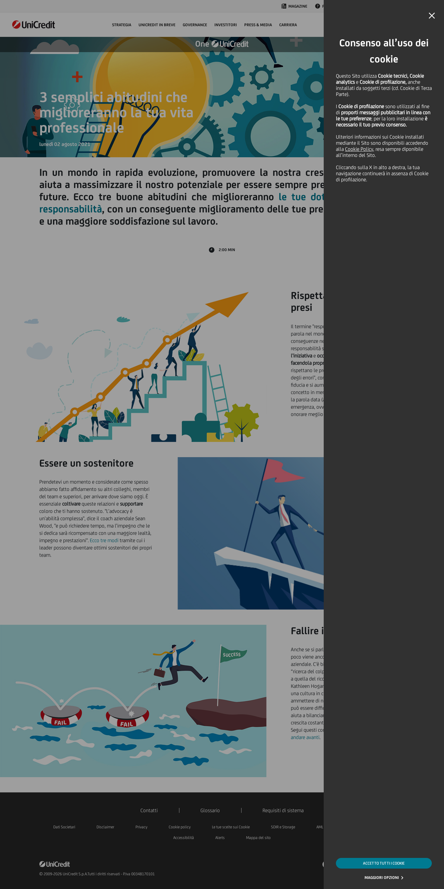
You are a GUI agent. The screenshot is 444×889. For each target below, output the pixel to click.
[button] (432, 16)
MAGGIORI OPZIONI (382, 877)
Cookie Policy (359, 149)
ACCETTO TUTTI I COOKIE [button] (384, 863)
